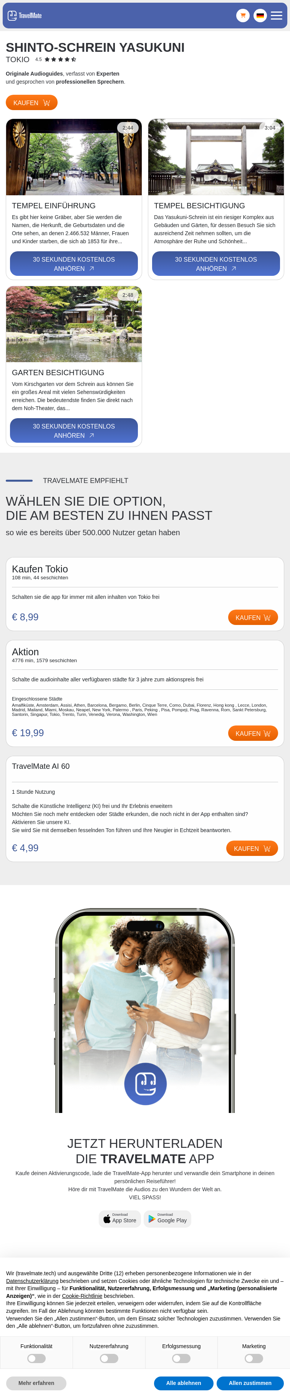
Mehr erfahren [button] (36, 1383)
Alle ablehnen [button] (183, 1383)
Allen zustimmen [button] (250, 1383)
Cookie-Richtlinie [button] (82, 1296)
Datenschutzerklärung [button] (32, 1281)
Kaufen (31, 103)
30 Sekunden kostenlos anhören (74, 264)
